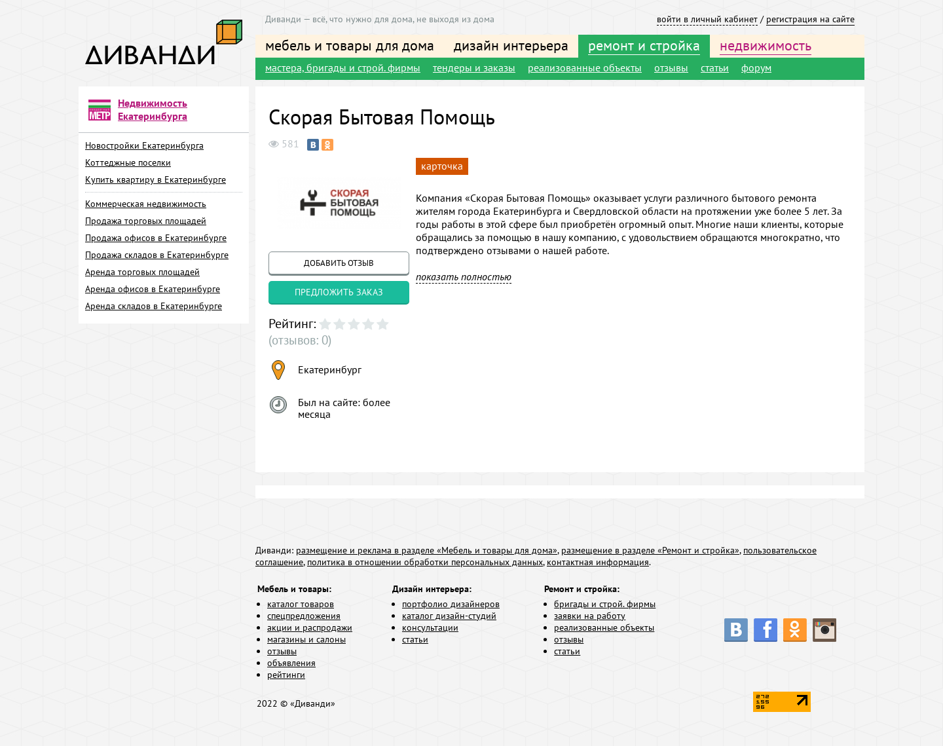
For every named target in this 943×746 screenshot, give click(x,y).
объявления (291, 663)
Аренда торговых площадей (142, 272)
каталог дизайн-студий (449, 616)
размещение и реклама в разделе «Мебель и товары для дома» (426, 551)
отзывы (671, 67)
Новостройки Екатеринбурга (144, 145)
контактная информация (598, 563)
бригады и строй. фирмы (605, 604)
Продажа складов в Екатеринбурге (157, 255)
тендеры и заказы (474, 67)
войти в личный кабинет (707, 19)
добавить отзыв (339, 263)
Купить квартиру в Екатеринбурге (155, 179)
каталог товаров (300, 604)
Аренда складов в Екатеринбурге (153, 306)
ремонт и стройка (644, 45)
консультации (430, 628)
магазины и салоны (306, 640)
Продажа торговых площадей (145, 221)
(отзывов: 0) (295, 340)
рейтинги (286, 675)
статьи (715, 67)
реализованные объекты (585, 67)
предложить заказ (339, 292)
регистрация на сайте (810, 19)
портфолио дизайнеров (451, 604)
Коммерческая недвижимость (145, 204)
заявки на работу (589, 616)
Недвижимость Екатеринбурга (152, 109)
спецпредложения (304, 616)
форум (756, 67)
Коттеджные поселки (128, 162)
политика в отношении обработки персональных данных (425, 563)
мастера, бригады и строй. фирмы (342, 67)
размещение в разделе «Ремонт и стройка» (650, 551)
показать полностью (463, 276)
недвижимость (765, 45)
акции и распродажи (309, 628)
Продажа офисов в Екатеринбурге (156, 238)
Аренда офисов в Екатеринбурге (152, 289)
